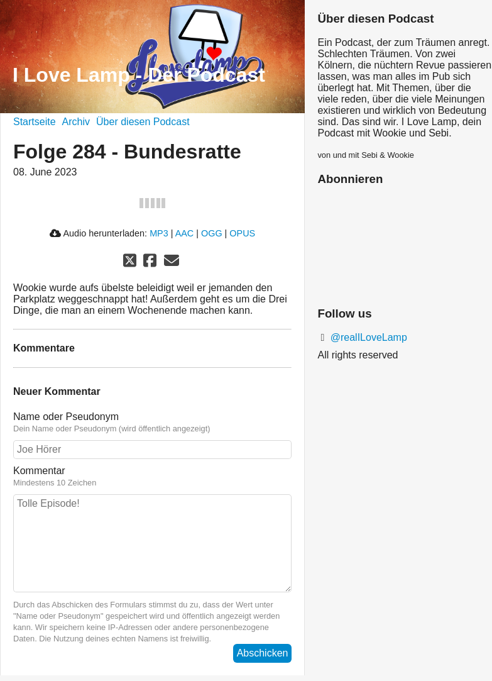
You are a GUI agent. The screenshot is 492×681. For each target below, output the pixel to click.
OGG (211, 233)
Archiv (76, 121)
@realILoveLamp (367, 337)
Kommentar (152, 476)
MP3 (159, 233)
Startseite (34, 121)
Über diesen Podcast (143, 121)
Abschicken (262, 653)
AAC (184, 233)
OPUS (242, 233)
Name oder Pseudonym (152, 422)
